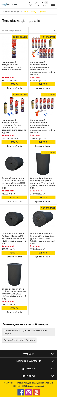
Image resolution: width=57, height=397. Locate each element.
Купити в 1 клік (14, 88)
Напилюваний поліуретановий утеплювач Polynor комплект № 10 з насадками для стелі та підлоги (42, 68)
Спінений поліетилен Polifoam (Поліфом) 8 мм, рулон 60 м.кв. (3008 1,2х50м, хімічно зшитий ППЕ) (14, 294)
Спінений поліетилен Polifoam (19, 340)
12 (41, 30)
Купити (14, 84)
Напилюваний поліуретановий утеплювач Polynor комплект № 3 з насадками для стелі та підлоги (14, 126)
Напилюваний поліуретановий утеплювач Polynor (25, 332)
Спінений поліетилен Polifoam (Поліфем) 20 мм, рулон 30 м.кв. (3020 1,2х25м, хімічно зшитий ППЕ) (14, 183)
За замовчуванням (11, 30)
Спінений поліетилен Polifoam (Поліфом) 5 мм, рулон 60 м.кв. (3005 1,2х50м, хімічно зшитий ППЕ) (42, 238)
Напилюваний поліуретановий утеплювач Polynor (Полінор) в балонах (12, 66)
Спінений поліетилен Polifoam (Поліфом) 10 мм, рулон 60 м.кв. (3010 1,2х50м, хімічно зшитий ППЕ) (42, 183)
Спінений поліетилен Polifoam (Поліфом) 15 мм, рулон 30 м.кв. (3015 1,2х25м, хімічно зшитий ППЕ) (14, 238)
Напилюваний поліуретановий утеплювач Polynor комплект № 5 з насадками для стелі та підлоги (42, 126)
